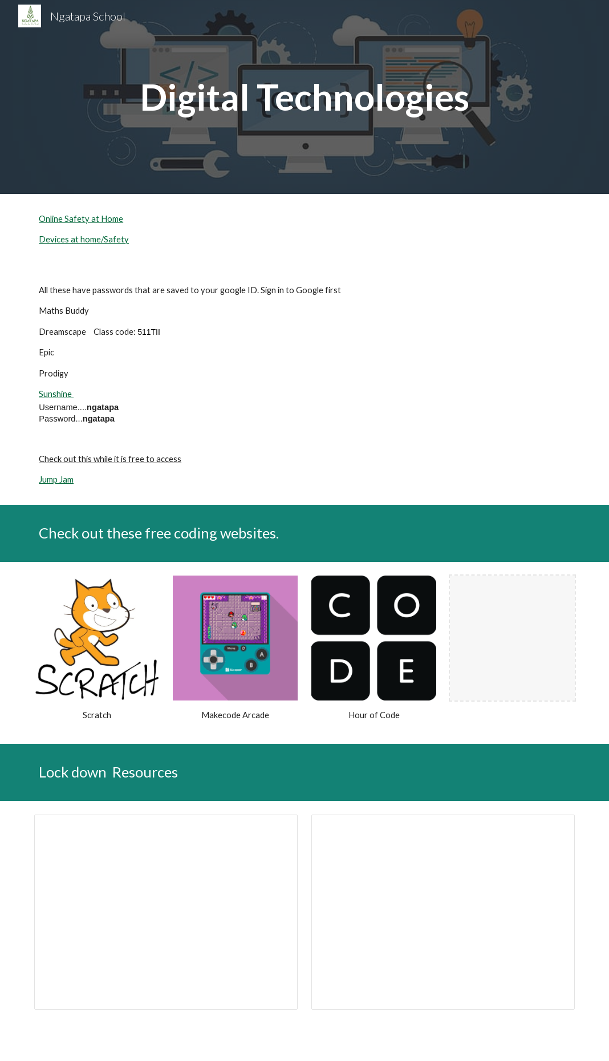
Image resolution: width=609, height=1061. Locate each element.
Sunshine (56, 394)
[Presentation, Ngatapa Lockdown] (166, 912)
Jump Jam (56, 479)
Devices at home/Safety (84, 239)
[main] (304, 97)
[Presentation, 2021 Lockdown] (443, 912)
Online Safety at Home (81, 219)
